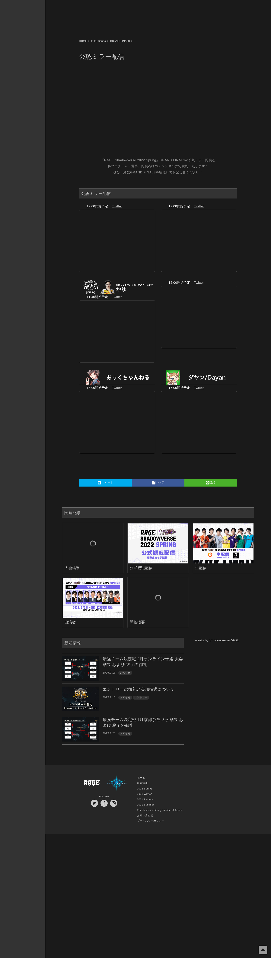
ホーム (141, 777)
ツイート (105, 483)
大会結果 (72, 568)
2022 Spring (144, 788)
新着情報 (142, 783)
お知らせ (125, 672)
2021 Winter (144, 793)
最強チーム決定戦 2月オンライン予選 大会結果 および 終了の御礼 (143, 662)
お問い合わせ (145, 815)
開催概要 (137, 622)
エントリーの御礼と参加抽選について (139, 689)
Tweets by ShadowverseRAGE (216, 640)
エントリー (141, 697)
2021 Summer (145, 804)
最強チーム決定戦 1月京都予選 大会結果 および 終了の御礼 (143, 722)
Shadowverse (116, 783)
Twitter (117, 206)
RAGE (91, 783)
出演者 (70, 622)
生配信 (200, 568)
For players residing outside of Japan (159, 810)
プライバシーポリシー (150, 820)
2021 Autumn (145, 799)
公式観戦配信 (141, 568)
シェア (158, 483)
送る (211, 483)
